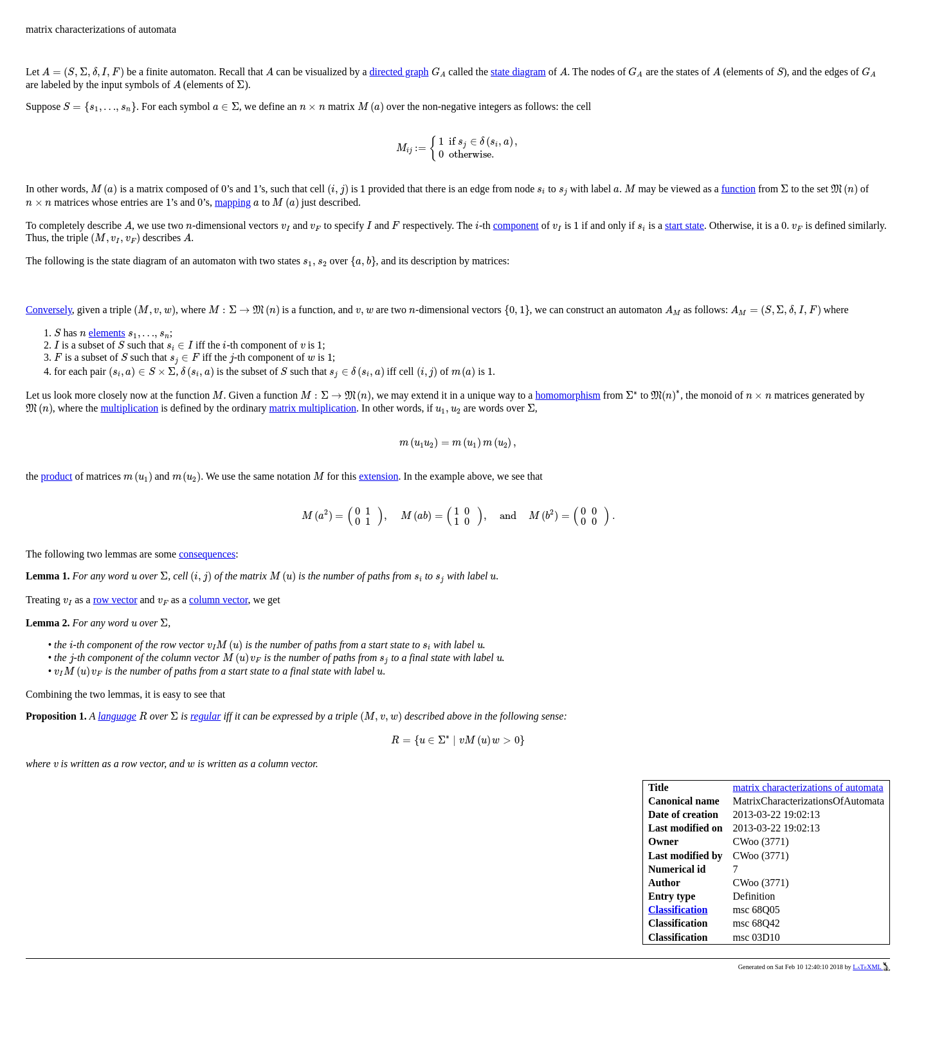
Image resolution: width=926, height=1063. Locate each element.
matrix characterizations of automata (808, 787)
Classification (677, 909)
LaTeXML (871, 966)
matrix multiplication (313, 408)
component (516, 225)
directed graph (399, 71)
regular (205, 716)
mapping (233, 202)
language (117, 716)
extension (378, 476)
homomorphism (567, 395)
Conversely (49, 309)
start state (684, 225)
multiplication (129, 408)
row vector (115, 599)
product (57, 476)
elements (107, 332)
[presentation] (83, 72)
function (739, 188)
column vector (218, 599)
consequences (207, 554)
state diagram (518, 71)
